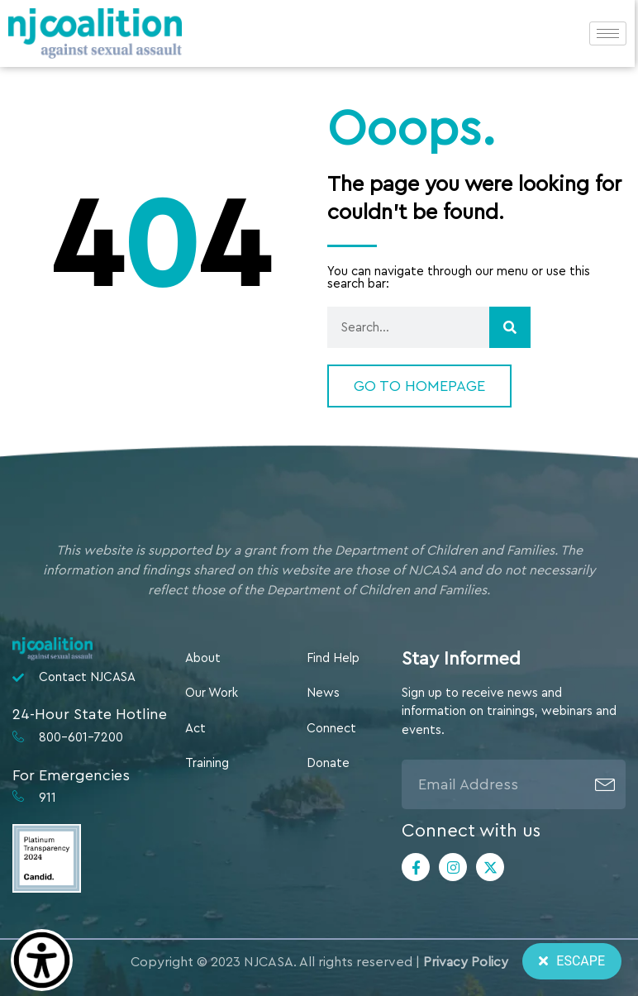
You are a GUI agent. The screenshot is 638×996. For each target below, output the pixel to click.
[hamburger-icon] (607, 33)
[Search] (510, 327)
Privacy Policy (465, 962)
